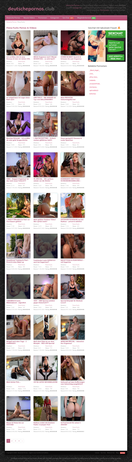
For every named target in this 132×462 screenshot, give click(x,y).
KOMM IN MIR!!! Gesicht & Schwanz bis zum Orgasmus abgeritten (71, 59)
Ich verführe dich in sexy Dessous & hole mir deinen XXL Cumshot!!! (18, 59)
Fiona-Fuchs (21, 61)
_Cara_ (91, 74)
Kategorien (77, 8)
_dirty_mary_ (93, 77)
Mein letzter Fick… (13, 382)
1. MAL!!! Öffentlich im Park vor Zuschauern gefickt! (18, 220)
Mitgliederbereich (86, 18)
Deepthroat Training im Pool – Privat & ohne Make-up (17, 261)
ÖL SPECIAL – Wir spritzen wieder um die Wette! (43, 180)
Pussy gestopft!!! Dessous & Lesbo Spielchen (71, 139)
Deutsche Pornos (73, 5)
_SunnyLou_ (93, 87)
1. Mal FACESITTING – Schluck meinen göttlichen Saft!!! (45, 139)
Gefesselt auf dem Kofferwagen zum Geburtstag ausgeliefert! (73, 383)
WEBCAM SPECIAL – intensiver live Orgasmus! (72, 342)
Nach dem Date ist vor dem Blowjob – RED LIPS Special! (44, 342)
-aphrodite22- (94, 90)
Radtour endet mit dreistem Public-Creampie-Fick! (44, 424)
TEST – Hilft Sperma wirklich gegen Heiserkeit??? (44, 302)
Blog (117, 453)
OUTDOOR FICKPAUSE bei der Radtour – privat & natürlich (72, 220)
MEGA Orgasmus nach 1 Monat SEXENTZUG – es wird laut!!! (45, 58)
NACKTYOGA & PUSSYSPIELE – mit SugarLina (72, 261)
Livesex (97, 453)
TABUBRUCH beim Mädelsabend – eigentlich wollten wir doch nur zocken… (17, 303)
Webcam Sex (111, 453)
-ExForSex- (92, 94)
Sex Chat (68, 18)
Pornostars (104, 10)
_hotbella (92, 80)
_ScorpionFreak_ (94, 84)
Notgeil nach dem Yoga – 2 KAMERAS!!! (16, 342)
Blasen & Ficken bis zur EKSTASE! (15, 424)
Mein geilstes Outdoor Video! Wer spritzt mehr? (45, 220)
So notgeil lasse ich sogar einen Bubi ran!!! (18, 98)
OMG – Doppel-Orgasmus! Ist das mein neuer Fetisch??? (17, 180)
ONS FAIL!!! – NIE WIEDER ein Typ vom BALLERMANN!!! (45, 98)
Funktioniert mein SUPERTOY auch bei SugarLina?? (44, 261)
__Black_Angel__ (94, 70)
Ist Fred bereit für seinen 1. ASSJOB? (71, 424)
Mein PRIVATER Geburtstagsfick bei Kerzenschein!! (68, 99)
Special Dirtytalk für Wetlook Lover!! (72, 302)
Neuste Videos (29, 18)
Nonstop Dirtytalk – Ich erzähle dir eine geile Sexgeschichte (18, 139)
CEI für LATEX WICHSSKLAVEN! (45, 382)
